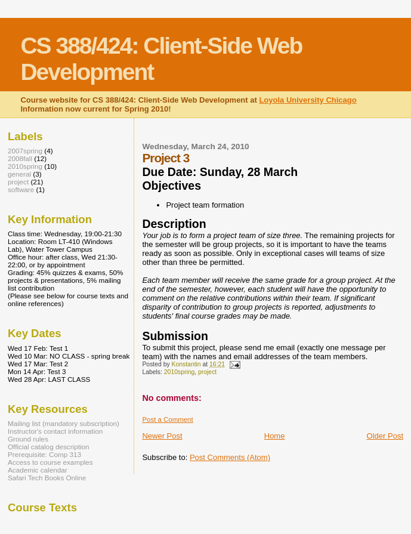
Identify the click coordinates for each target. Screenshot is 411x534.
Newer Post (162, 435)
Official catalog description (48, 446)
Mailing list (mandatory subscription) (63, 423)
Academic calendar (37, 470)
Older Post (385, 435)
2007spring (25, 151)
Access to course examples (50, 462)
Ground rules (28, 439)
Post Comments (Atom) (230, 457)
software (21, 189)
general (19, 174)
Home (274, 435)
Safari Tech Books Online (47, 477)
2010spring (179, 372)
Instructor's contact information (55, 431)
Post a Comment (167, 419)
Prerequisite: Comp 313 (44, 454)
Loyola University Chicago (307, 99)
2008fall (20, 158)
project (207, 372)
